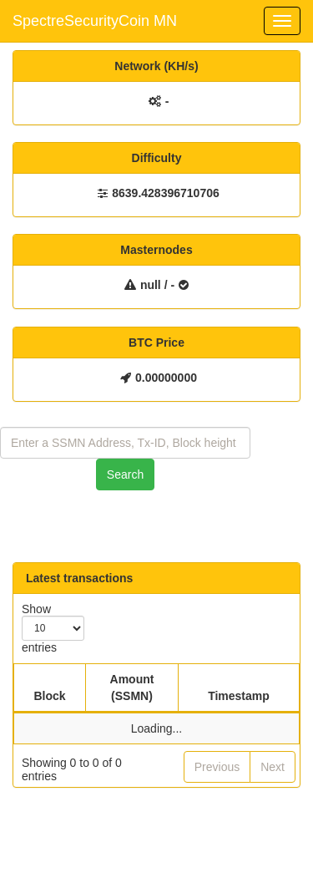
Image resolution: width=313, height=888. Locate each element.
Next (272, 767)
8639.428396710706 (165, 193)
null (150, 285)
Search (125, 474)
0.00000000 (166, 377)
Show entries (53, 628)
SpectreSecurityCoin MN (95, 21)
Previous (217, 767)
